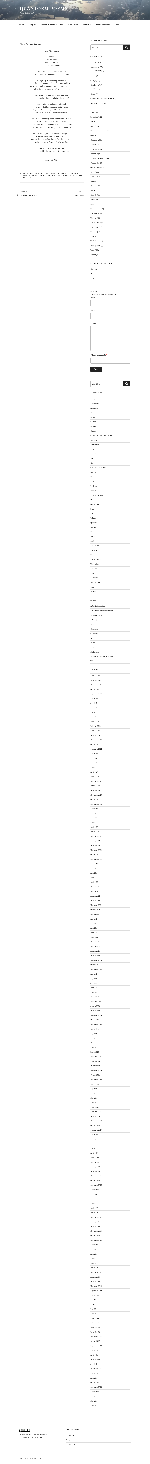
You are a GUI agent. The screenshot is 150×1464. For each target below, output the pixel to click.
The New (27, 177)
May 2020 (93, 988)
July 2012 (93, 1364)
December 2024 (95, 735)
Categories (32, 25)
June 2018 (93, 1093)
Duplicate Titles (95, 103)
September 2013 (96, 1346)
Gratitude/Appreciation (98, 131)
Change (93, 81)
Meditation (94, 149)
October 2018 (95, 1075)
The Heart (93, 213)
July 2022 (93, 868)
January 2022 (95, 896)
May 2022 (93, 878)
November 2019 (96, 1015)
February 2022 (95, 891)
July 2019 (93, 1034)
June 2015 (93, 1254)
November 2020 (96, 960)
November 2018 (96, 1070)
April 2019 (94, 1047)
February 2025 (95, 726)
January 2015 (95, 1277)
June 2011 (93, 1378)
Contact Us (94, 634)
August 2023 (94, 809)
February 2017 (95, 1162)
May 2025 (93, 712)
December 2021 (95, 900)
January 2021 (95, 951)
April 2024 (94, 772)
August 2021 (94, 919)
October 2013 (95, 1341)
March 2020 (94, 997)
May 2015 (93, 1258)
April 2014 (94, 1314)
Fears (68, 1440)
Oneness (93, 163)
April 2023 (94, 827)
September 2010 (96, 1387)
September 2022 (96, 859)
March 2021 (94, 942)
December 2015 (95, 1226)
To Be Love (94, 241)
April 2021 (94, 937)
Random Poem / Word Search (52, 25)
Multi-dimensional (96, 158)
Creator (93, 94)
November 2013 (96, 1337)
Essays (92, 112)
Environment (94, 108)
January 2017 (95, 1167)
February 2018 (95, 1112)
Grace (92, 126)
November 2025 (96, 685)
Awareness (28, 173)
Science (93, 190)
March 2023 (94, 832)
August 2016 (94, 1190)
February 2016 (95, 1217)
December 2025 (95, 680)
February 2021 (95, 946)
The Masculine (95, 223)
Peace (68, 175)
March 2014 (94, 1318)
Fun (91, 122)
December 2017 (95, 1116)
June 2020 (93, 983)
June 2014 (93, 1304)
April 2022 (94, 882)
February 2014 (95, 1323)
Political (93, 181)
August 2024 (94, 754)
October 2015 (95, 1236)
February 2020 (95, 1002)
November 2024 (96, 740)
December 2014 (95, 1281)
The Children (95, 209)
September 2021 (96, 914)
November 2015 (96, 1231)
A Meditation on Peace (98, 606)
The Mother (94, 227)
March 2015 (94, 1268)
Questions (77, 175)
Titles (92, 278)
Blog (92, 624)
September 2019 (96, 1024)
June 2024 (93, 763)
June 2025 (93, 708)
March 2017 (94, 1158)
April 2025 (94, 717)
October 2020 (95, 965)
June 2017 (93, 1144)
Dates (92, 274)
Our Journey (58, 175)
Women (93, 255)
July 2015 (93, 1249)
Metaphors (94, 154)
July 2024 (93, 758)
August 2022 (94, 864)
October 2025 (95, 689)
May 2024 (93, 767)
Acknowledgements (103, 25)
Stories (92, 204)
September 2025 (96, 694)
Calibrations (70, 1436)
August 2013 (94, 1350)
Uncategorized (95, 246)
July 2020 (93, 979)
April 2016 (94, 1208)
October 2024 (95, 744)
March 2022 (94, 887)
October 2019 (95, 1020)
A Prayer (93, 62)
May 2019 (93, 1043)
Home (21, 25)
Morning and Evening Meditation (102, 657)
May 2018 (93, 1098)
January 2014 (95, 1327)
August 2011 (94, 1373)
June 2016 (93, 1199)
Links (117, 25)
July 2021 (93, 923)
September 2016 (96, 1185)
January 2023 (95, 841)
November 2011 (96, 1369)
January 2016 (95, 1222)
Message (94, 323)
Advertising (97, 71)
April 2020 (94, 992)
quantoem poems (44, 8)
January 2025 (95, 731)
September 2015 (96, 1240)
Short (92, 195)
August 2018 (94, 1084)
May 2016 (93, 1203)
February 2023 (95, 836)
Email (93, 310)
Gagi (34, 41)
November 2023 (96, 795)
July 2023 (93, 813)
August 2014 (94, 1295)
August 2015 (94, 1245)
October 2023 (95, 799)
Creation (39, 173)
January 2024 (95, 786)
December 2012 (95, 1360)
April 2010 (94, 1405)
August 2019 (94, 1029)
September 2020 (96, 969)
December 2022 (95, 845)
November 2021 (96, 905)
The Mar (93, 218)
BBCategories (95, 620)
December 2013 (95, 1332)
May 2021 (93, 933)
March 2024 (94, 776)
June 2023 (93, 818)
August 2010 (94, 1392)
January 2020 (95, 1006)
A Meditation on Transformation (101, 611)
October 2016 (95, 1181)
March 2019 (94, 1052)
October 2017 (95, 1125)
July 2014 (93, 1300)
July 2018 (93, 1089)
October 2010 (95, 1382)
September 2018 (96, 1079)
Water (92, 250)
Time (92, 236)
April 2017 (94, 1153)
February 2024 (95, 781)
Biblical (93, 76)
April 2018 (94, 1102)
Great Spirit (94, 135)
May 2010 (93, 1401)
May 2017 (93, 1148)
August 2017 (94, 1135)
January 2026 (95, 676)
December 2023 (95, 790)
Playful (92, 177)
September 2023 (96, 804)
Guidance (39, 175)
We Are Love (70, 1445)
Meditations (86, 25)
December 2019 (95, 1011)
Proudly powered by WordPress (30, 1458)
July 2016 (93, 1194)
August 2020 (94, 974)
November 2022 (96, 850)
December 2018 (95, 1066)
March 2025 (94, 721)
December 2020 (95, 956)
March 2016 (94, 1213)
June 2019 (93, 1038)
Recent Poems (72, 25)
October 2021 (95, 910)
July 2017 (93, 1139)
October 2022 (95, 855)
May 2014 (93, 1309)
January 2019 (95, 1061)
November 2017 (96, 1121)
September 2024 (96, 749)
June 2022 (93, 873)
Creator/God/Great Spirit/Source (61, 173)
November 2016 (96, 1176)
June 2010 (93, 1396)
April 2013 (94, 1355)
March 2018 (94, 1107)
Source (92, 200)
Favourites (28, 175)
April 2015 (94, 1263)
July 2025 (93, 703)
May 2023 (93, 822)
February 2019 (95, 1057)
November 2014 (96, 1286)
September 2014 (96, 1291)
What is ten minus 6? (98, 355)
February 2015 (95, 1272)
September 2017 (96, 1130)
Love (48, 175)
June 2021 (93, 928)
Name (93, 297)
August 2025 (94, 699)
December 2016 (95, 1171)
